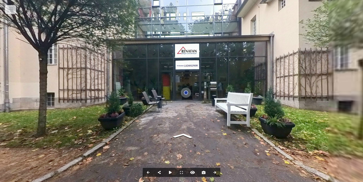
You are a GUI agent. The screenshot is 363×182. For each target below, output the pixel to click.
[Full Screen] (181, 172)
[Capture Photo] (203, 172)
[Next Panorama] (214, 172)
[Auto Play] (170, 172)
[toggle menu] (10, 9)
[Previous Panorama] (148, 172)
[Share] (159, 172)
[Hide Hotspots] (192, 172)
